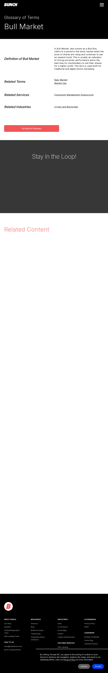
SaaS (60, 623)
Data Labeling (63, 647)
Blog (32, 627)
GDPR (86, 627)
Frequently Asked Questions (38, 638)
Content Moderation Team (11, 631)
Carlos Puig (88, 640)
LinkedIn (7, 627)
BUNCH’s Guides (37, 630)
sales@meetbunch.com (13, 646)
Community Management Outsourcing (73, 95)
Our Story (7, 623)
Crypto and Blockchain (66, 107)
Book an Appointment (12, 650)
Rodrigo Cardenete (91, 637)
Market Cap (60, 83)
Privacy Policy (89, 623)
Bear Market (60, 80)
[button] (102, 4)
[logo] (8, 606)
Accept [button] (98, 666)
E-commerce (63, 627)
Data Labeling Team (11, 636)
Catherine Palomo (91, 644)
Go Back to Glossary (31, 128)
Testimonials (36, 634)
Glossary (34, 623)
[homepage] (11, 4)
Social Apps (62, 630)
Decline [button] (84, 666)
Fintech (60, 634)
